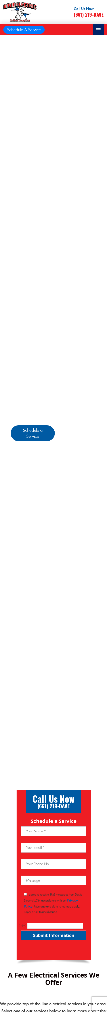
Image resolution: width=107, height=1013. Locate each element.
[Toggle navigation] (98, 29)
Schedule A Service (24, 29)
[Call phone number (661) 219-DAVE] (89, 12)
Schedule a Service (33, 433)
